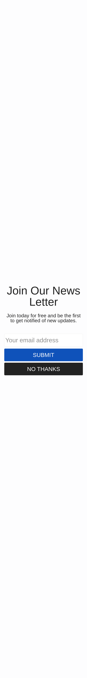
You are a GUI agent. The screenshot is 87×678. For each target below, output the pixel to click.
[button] (43, 296)
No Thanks (43, 369)
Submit (43, 355)
